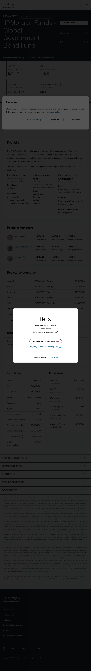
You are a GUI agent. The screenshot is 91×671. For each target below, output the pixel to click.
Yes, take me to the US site (45, 341)
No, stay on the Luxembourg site (45, 347)
